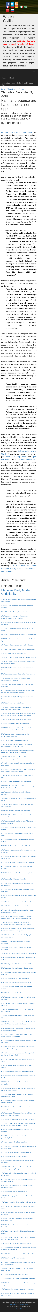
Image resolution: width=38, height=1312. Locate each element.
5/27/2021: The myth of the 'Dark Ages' (12, 703)
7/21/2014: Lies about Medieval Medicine (13, 993)
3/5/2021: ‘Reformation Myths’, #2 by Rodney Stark (16, 719)
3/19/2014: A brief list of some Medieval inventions (16, 1243)
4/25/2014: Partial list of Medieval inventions (14, 1156)
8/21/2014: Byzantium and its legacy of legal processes (17, 968)
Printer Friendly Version (16, 89)
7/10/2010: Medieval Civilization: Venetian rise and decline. (18, 1279)
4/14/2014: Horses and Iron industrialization (14, 1192)
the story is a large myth (14, 457)
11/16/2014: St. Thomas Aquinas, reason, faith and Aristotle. (18, 953)
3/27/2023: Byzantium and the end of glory (13, 653)
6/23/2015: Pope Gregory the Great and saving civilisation (18, 862)
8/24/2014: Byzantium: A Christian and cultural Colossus (17, 964)
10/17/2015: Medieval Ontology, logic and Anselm (15, 811)
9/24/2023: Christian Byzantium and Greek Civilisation (17, 645)
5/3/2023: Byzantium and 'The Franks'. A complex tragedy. (18, 649)
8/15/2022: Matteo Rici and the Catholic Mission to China (18, 674)
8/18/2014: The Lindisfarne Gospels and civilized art (16, 982)
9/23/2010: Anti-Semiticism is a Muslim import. (15, 1274)
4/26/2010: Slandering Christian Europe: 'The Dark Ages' (17, 1289)
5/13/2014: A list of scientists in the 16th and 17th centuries (18, 1119)
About (11, 78)
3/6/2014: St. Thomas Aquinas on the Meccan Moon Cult (17, 1254)
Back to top (19, 1308)
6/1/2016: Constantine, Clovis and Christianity (14, 740)
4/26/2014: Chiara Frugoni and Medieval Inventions (16, 1152)
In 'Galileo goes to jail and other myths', (17, 132)
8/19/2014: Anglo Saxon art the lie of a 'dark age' (15, 978)
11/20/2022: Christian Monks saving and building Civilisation (18, 657)
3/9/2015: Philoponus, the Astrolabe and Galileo (15, 906)
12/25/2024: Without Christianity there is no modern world (18, 635)
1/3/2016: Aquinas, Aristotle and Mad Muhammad (16, 782)
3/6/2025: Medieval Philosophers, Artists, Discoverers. (17, 612)
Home (4, 78)
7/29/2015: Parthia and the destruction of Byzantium (16, 846)
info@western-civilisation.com (19, 1304)
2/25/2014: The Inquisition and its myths (13, 1258)
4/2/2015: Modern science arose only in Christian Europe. (18, 902)
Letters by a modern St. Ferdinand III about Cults (17, 84)
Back (3, 89)
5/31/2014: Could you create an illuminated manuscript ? (18, 1072)
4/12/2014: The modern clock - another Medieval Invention (18, 1202)
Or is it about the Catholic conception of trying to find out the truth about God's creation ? (19, 568)
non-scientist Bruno (27, 459)
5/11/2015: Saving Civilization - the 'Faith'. (13, 879)
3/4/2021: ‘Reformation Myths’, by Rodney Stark (15, 724)
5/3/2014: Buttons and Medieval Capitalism (14, 1142)
